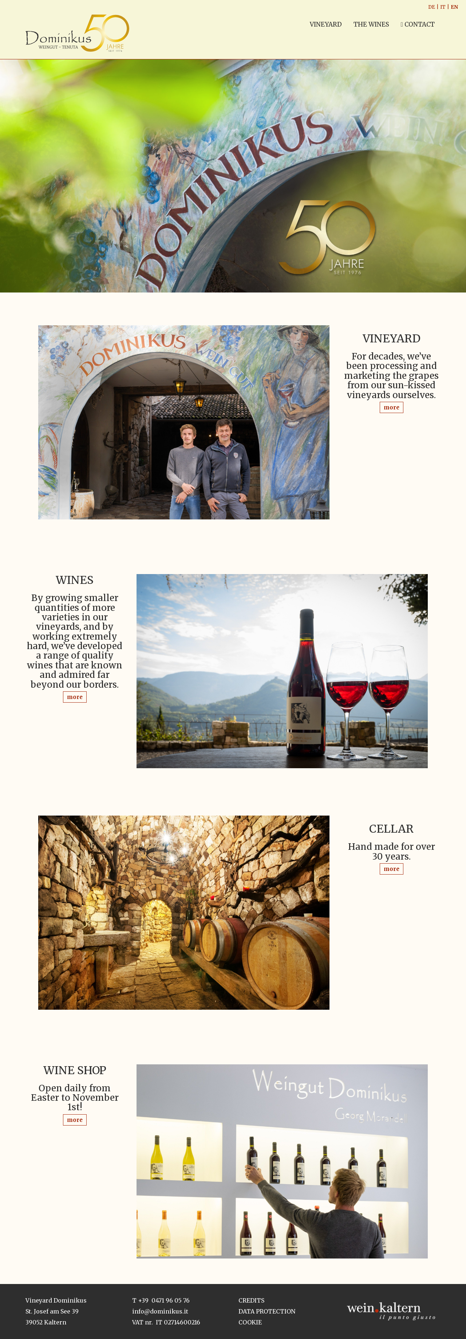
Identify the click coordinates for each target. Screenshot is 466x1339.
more (391, 407)
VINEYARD (326, 24)
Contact (418, 24)
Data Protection (266, 1311)
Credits (251, 1300)
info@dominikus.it (160, 1311)
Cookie (250, 1322)
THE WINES (371, 24)
